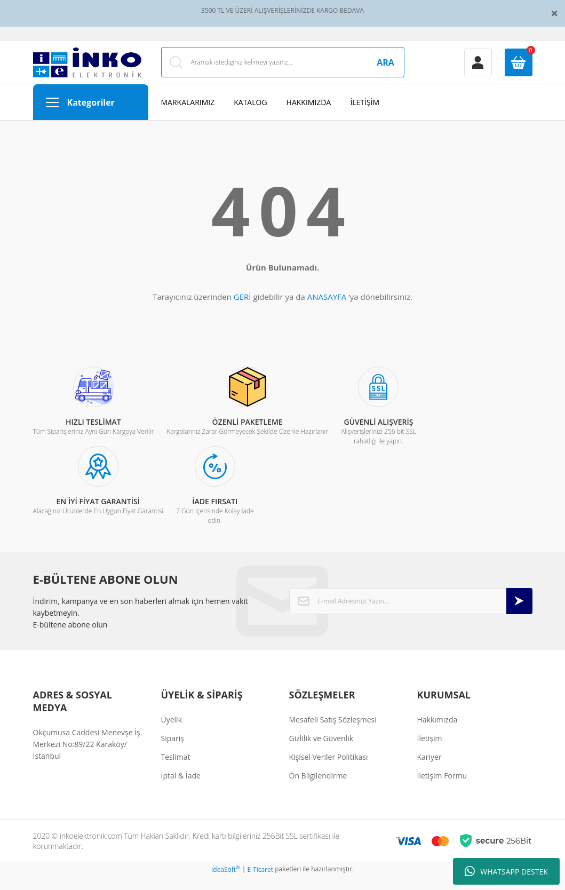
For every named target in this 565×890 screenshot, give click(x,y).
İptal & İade (181, 788)
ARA (385, 69)
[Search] (282, 68)
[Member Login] (478, 69)
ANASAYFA (327, 309)
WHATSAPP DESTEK (506, 871)
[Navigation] (90, 115)
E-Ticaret (261, 882)
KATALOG (250, 115)
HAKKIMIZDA (309, 115)
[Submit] (519, 614)
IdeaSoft (225, 882)
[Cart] (518, 69)
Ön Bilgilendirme (318, 788)
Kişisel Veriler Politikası (328, 770)
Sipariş (172, 751)
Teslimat (175, 770)
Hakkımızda (437, 732)
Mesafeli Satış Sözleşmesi (333, 732)
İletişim (429, 751)
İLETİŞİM (364, 115)
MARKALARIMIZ (188, 115)
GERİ (242, 309)
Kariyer (429, 770)
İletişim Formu (442, 788)
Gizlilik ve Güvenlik (321, 751)
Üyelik (171, 732)
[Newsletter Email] (410, 614)
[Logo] (87, 69)
